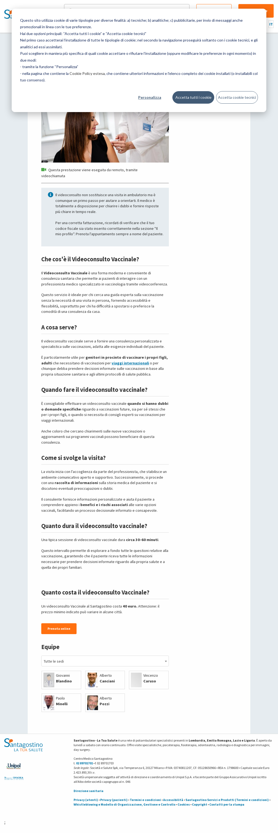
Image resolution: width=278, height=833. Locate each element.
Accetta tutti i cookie (193, 97)
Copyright (199, 804)
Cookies (184, 804)
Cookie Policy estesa (87, 73)
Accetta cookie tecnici (237, 97)
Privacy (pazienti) (114, 800)
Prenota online (59, 629)
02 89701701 (84, 763)
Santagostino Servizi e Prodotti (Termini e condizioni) (227, 800)
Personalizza (149, 97)
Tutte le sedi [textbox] (54, 661)
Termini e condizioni (145, 800)
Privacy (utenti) (86, 800)
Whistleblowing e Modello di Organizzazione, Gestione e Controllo (124, 804)
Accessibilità (173, 800)
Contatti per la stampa (226, 804)
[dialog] (139, 60)
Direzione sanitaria (88, 791)
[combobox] (105, 661)
